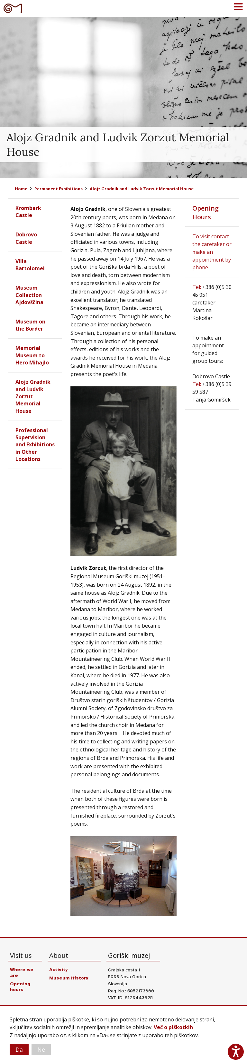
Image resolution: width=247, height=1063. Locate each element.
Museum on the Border (30, 325)
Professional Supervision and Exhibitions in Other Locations (35, 445)
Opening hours (20, 986)
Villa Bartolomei (30, 265)
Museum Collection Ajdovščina (29, 295)
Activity (58, 969)
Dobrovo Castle (26, 238)
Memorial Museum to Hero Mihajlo (32, 355)
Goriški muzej (13, 8)
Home (21, 189)
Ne (41, 1049)
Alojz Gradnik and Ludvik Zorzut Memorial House (142, 189)
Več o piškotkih (173, 1027)
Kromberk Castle (28, 211)
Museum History (68, 978)
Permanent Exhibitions (58, 189)
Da (19, 1049)
